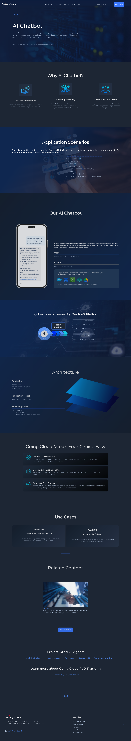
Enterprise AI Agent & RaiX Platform (65, 675)
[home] (14, 4)
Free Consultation (65, 631)
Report (66, 4)
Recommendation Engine (29, 658)
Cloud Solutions (78, 724)
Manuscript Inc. (78, 733)
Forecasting (69, 658)
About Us (80, 4)
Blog (73, 4)
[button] (49, 4)
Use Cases (58, 4)
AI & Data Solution (79, 721)
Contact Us (119, 4)
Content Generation (52, 658)
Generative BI (84, 658)
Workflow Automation (103, 658)
